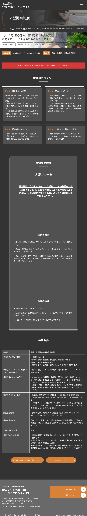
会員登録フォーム (69, 488)
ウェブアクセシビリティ (21, 513)
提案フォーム (69, 499)
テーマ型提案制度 (16, 29)
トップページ (6, 28)
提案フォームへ (62, 460)
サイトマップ (6, 513)
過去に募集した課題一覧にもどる (27, 460)
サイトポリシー (37, 513)
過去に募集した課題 (29, 29)
